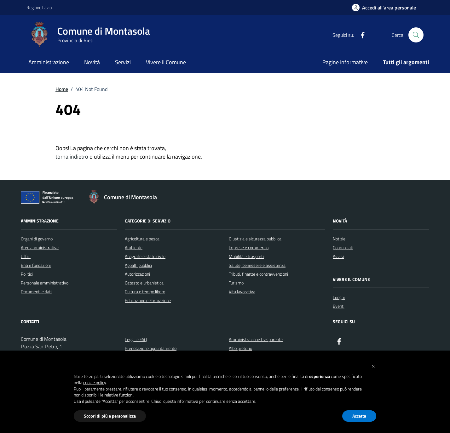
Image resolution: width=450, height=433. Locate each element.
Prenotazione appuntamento (150, 348)
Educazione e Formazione (148, 300)
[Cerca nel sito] (416, 34)
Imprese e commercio (248, 247)
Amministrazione (48, 62)
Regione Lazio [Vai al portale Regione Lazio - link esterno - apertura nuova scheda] (39, 7)
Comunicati (343, 247)
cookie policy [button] (94, 383)
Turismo (236, 282)
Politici (27, 274)
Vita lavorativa (242, 291)
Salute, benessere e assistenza (257, 265)
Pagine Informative (345, 62)
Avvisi (338, 256)
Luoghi (339, 297)
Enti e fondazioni (36, 265)
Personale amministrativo (44, 282)
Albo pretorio (240, 348)
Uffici (26, 256)
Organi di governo (37, 238)
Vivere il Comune (166, 62)
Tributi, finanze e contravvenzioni (258, 274)
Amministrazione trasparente (256, 339)
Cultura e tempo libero (145, 291)
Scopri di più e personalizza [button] (110, 416)
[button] (373, 366)
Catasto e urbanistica (144, 282)
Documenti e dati (36, 291)
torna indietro (71, 156)
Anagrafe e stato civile (145, 256)
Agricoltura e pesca (142, 238)
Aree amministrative (40, 247)
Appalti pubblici (138, 265)
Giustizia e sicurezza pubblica (255, 238)
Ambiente (133, 247)
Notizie (339, 238)
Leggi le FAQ (136, 339)
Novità (92, 62)
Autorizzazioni (137, 274)
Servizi (123, 62)
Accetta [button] (359, 416)
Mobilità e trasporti (246, 256)
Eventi (338, 306)
